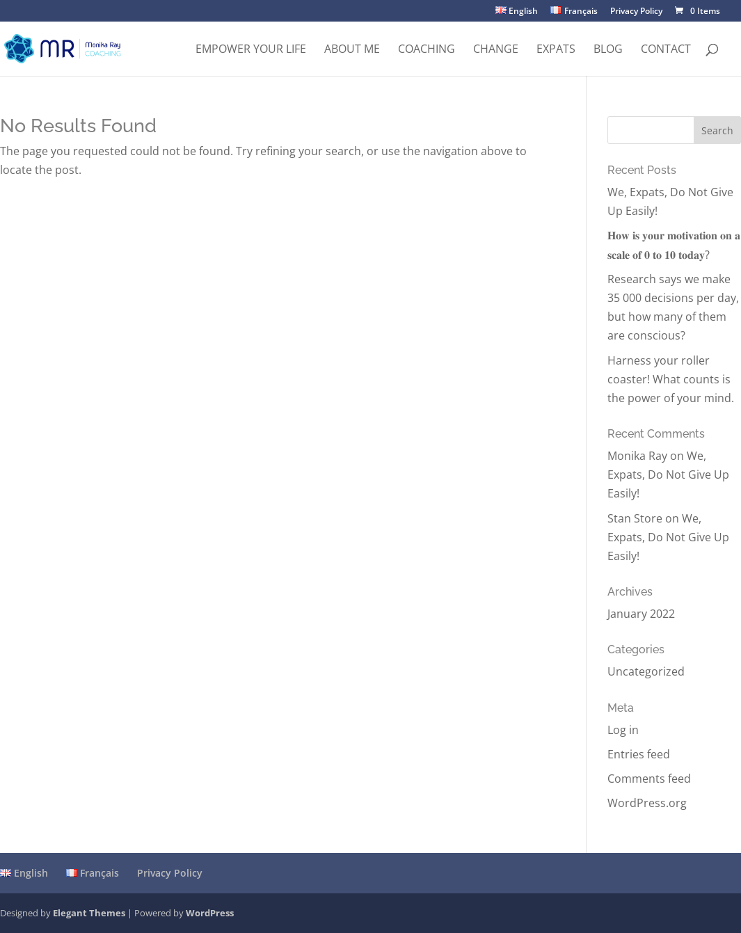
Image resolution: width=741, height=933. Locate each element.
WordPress (210, 913)
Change (495, 50)
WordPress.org (647, 803)
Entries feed (638, 754)
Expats (555, 50)
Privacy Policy (636, 12)
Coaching (426, 50)
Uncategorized (646, 671)
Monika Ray (637, 455)
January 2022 (641, 613)
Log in (623, 729)
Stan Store (634, 518)
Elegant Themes (89, 913)
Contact (666, 50)
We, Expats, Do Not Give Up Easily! (668, 474)
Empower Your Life (251, 50)
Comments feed (649, 778)
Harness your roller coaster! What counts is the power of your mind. (670, 379)
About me (352, 50)
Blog (608, 50)
